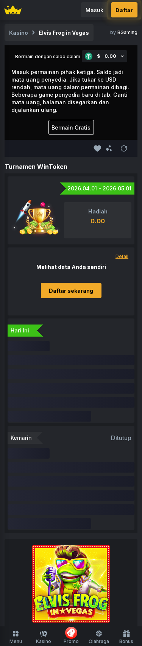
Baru (107, 485)
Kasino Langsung (46, 514)
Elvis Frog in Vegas (64, 32)
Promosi (48, 599)
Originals (77, 499)
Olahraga (99, 637)
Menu (15, 637)
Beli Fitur (103, 528)
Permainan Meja (97, 514)
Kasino (43, 637)
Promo (71, 635)
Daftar (124, 9)
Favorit (86, 485)
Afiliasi (75, 599)
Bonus (126, 637)
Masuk (94, 10)
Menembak (42, 528)
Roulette (74, 528)
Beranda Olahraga (71, 564)
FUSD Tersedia (39, 499)
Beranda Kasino (50, 485)
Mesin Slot (109, 499)
